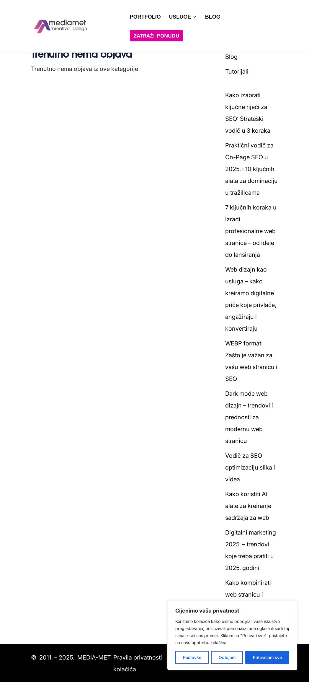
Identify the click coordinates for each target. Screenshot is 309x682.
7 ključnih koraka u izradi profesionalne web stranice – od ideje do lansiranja (251, 231)
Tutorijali (236, 71)
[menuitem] (145, 24)
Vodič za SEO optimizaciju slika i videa (250, 467)
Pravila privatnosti (137, 657)
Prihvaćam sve (267, 657)
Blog (231, 56)
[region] (232, 635)
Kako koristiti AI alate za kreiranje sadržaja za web (248, 506)
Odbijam (227, 657)
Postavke (192, 657)
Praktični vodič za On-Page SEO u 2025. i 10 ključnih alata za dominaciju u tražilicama (251, 169)
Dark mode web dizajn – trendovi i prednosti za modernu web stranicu (249, 417)
